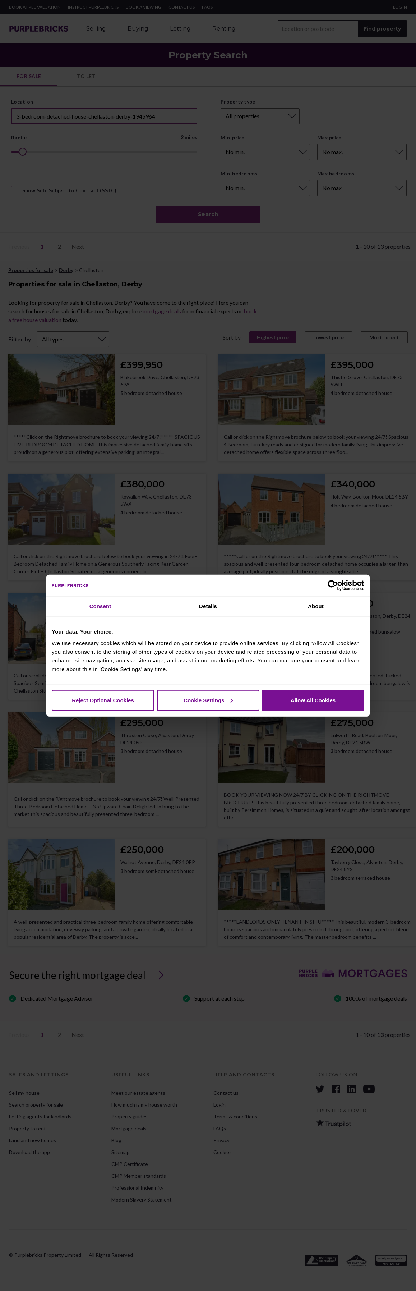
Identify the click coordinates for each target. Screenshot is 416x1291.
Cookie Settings (208, 700)
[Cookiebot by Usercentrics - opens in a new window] (332, 585)
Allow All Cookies (313, 700)
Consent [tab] (100, 606)
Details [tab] (208, 606)
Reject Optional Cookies (103, 700)
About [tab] (316, 606)
